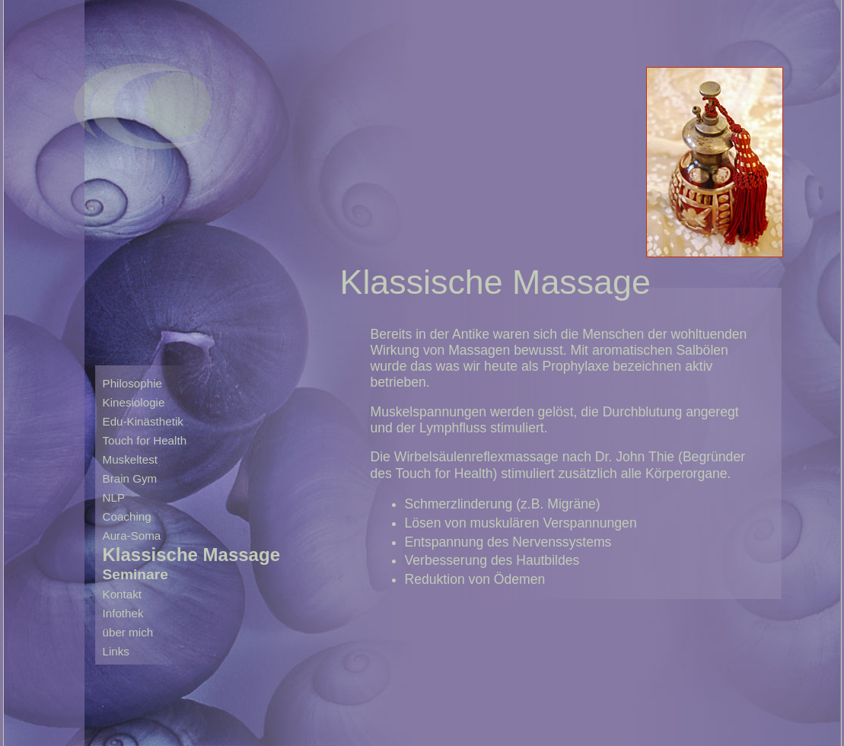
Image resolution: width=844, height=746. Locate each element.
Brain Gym (130, 478)
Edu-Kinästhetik (143, 421)
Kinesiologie (134, 402)
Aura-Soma (132, 535)
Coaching (127, 516)
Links (116, 651)
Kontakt (122, 594)
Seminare (135, 574)
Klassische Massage (191, 553)
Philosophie (133, 383)
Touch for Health (145, 440)
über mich (128, 632)
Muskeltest (130, 459)
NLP (114, 497)
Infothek (123, 613)
